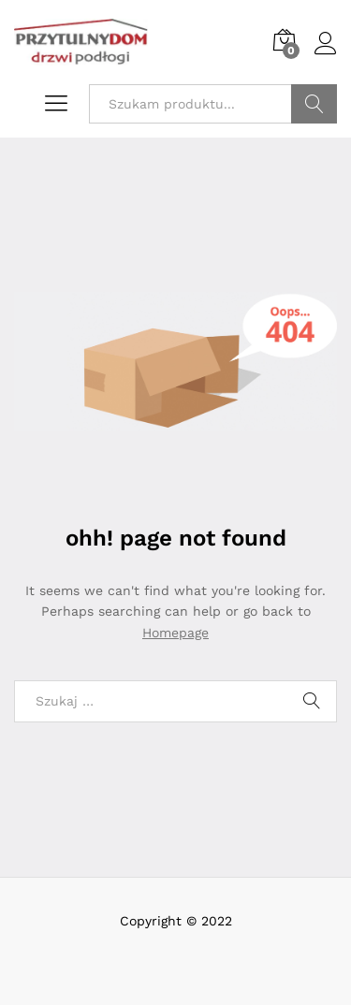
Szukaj (314, 104)
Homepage (175, 632)
